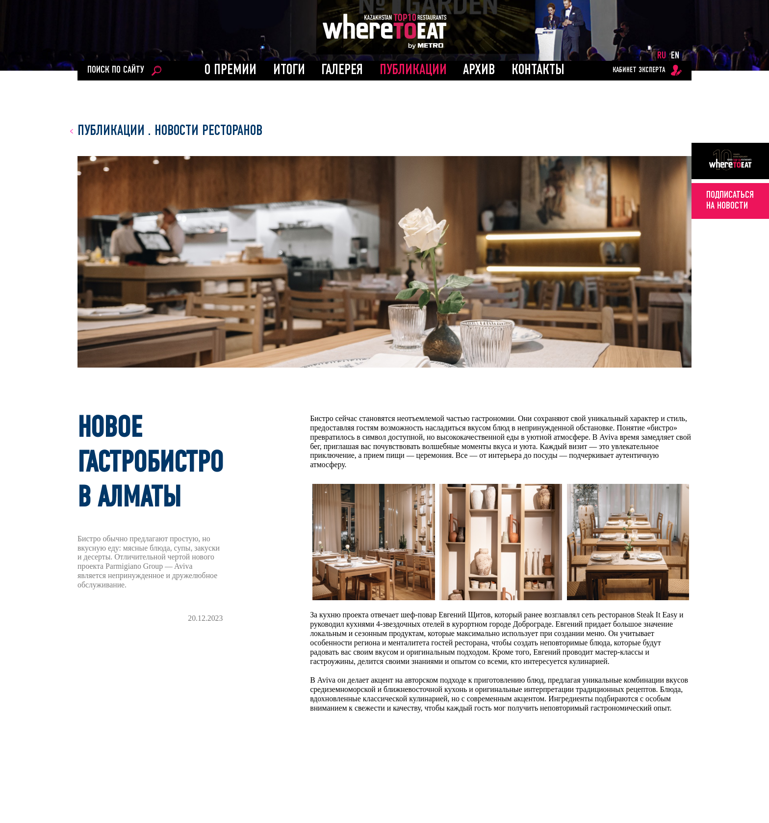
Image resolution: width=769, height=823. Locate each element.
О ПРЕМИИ (230, 70)
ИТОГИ (289, 70)
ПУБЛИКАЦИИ (413, 70)
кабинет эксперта (639, 70)
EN (675, 56)
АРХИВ (479, 70)
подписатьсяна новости (730, 201)
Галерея (342, 70)
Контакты (538, 70)
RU (661, 56)
